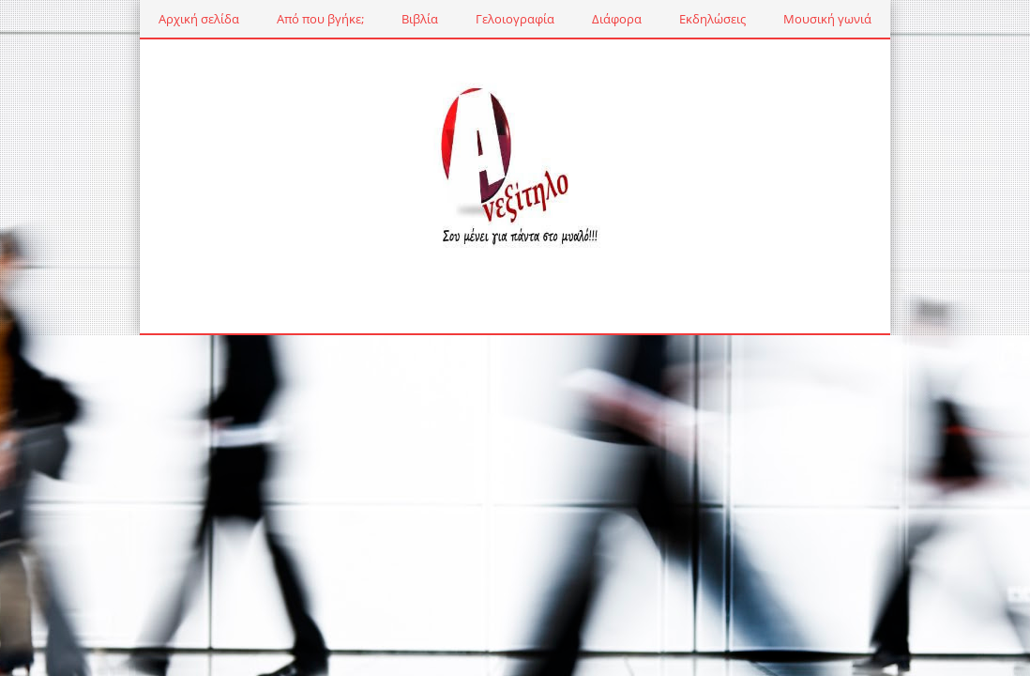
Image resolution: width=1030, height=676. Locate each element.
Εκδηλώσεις (712, 18)
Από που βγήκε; (320, 18)
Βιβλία (419, 18)
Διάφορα (617, 18)
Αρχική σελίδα (199, 18)
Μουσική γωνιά (827, 18)
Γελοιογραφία (515, 18)
